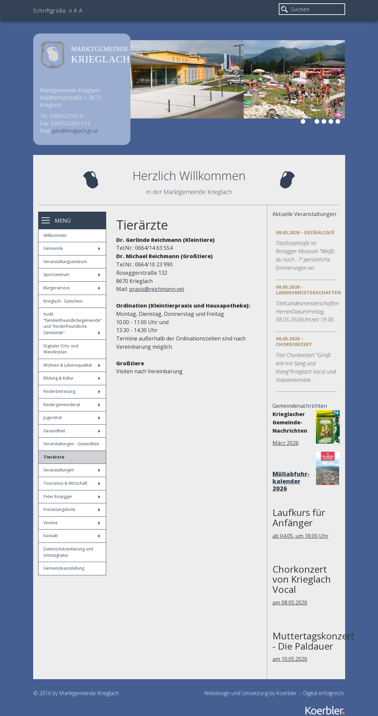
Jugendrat (71, 417)
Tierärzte (53, 457)
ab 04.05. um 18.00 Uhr (300, 535)
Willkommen (55, 235)
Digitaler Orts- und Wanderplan (60, 349)
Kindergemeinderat (71, 404)
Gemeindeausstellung (63, 568)
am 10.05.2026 (289, 659)
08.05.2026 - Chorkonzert (294, 341)
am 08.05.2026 (289, 602)
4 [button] (325, 122)
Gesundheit (71, 431)
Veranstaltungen (71, 470)
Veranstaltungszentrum (65, 261)
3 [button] (318, 122)
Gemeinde (71, 248)
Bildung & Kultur (71, 378)
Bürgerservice (71, 288)
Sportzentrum (71, 274)
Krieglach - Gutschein (63, 301)
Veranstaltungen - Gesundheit (71, 444)
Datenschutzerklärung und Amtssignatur (68, 552)
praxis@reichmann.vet (156, 289)
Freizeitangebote (71, 509)
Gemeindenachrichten (299, 405)
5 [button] (332, 122)
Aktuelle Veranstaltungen (304, 214)
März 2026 (285, 443)
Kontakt (71, 535)
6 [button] (339, 122)
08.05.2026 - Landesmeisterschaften (308, 290)
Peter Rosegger (71, 496)
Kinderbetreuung (71, 391)
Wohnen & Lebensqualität (71, 365)
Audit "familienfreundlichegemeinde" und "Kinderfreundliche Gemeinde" (72, 323)
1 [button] (304, 122)
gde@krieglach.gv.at (75, 130)
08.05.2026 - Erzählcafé (305, 232)
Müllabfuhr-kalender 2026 (291, 481)
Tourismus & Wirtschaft (71, 483)
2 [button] (311, 122)
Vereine (71, 523)
